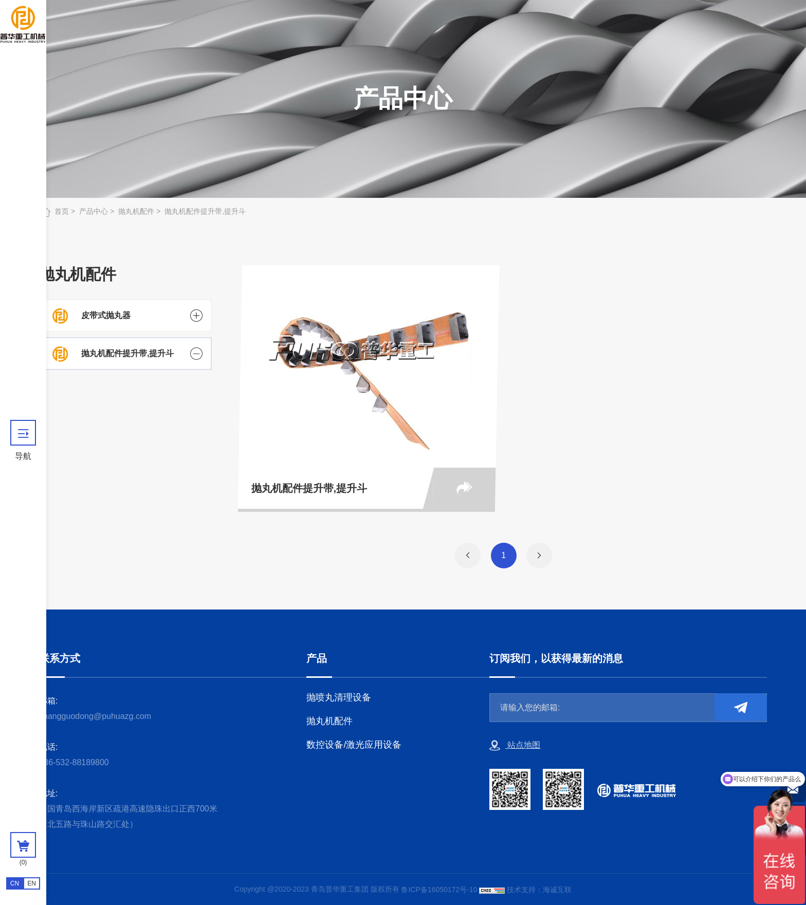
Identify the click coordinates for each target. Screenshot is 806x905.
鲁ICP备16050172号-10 (439, 889)
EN (31, 883)
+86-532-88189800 (74, 762)
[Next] (539, 555)
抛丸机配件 (136, 211)
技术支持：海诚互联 (539, 889)
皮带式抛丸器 (106, 315)
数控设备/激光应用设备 (353, 745)
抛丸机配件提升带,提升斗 (205, 211)
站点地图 (514, 745)
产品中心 (93, 211)
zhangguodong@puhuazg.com (95, 716)
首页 (61, 211)
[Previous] (468, 555)
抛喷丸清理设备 (338, 697)
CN (14, 883)
